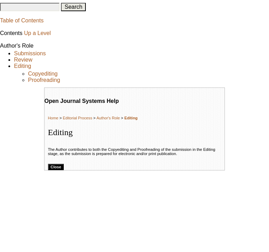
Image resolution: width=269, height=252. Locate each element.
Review (23, 60)
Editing (22, 66)
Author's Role (108, 118)
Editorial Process (77, 118)
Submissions (30, 53)
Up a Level (37, 33)
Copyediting (43, 74)
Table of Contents (22, 20)
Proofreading (44, 80)
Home (53, 118)
